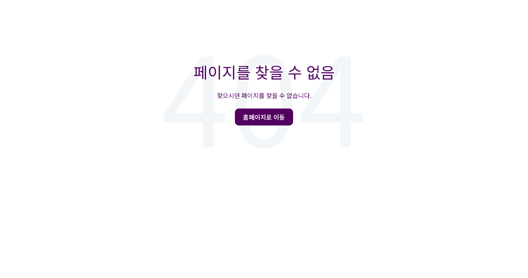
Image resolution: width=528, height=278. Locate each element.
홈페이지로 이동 (264, 117)
